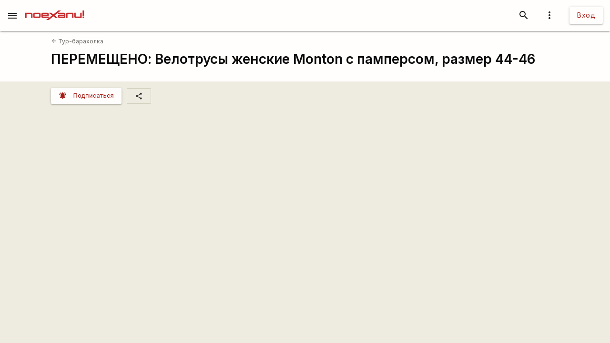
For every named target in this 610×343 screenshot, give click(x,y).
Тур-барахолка (77, 41)
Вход (586, 15)
